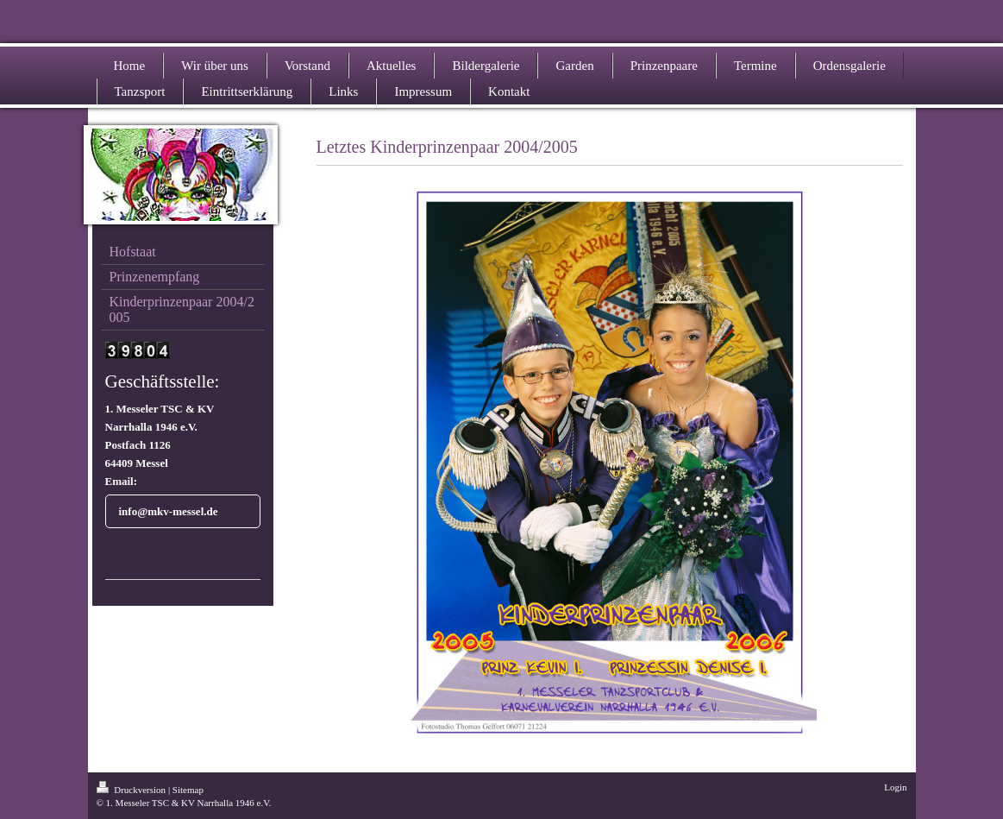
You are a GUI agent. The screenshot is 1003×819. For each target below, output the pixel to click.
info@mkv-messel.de (168, 511)
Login (895, 787)
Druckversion (132, 789)
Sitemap (188, 789)
